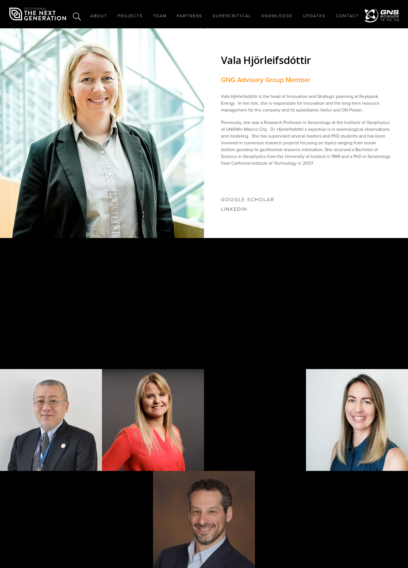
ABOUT (98, 15)
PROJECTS (130, 15)
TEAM (160, 15)
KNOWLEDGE (277, 15)
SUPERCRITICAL (231, 15)
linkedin (234, 209)
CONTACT (347, 15)
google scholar (247, 199)
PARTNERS (189, 15)
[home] (37, 14)
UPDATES (314, 15)
